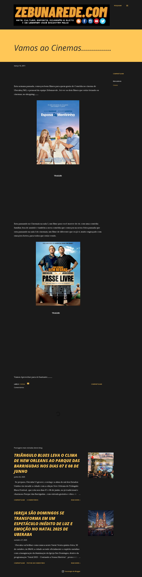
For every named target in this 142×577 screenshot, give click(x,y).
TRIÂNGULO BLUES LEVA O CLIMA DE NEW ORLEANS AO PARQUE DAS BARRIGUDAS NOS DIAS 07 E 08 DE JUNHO (47, 463)
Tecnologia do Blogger (71, 571)
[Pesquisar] (118, 5)
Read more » (75, 500)
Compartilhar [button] (118, 74)
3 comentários (32, 500)
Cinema (115, 85)
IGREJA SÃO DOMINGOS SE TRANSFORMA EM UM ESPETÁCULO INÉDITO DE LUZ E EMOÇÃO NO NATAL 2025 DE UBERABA (43, 523)
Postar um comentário (36, 563)
